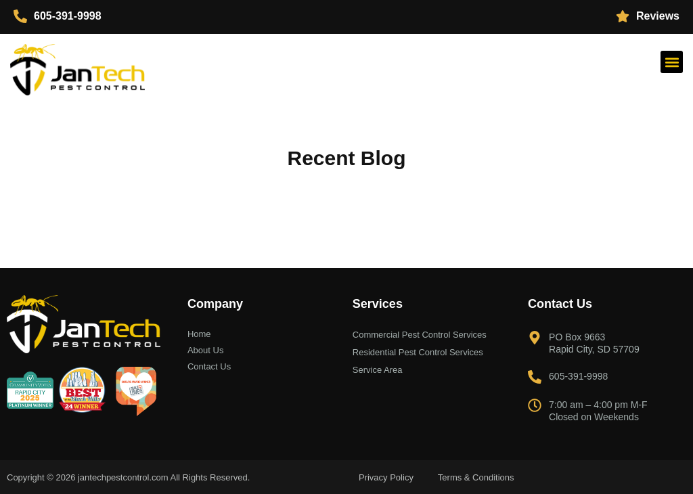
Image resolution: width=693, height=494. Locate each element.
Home (199, 334)
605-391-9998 (68, 16)
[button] (672, 62)
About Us (205, 350)
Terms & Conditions (476, 477)
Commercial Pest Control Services (420, 335)
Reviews (657, 16)
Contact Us (209, 366)
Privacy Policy (386, 477)
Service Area (378, 370)
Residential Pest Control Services (418, 352)
